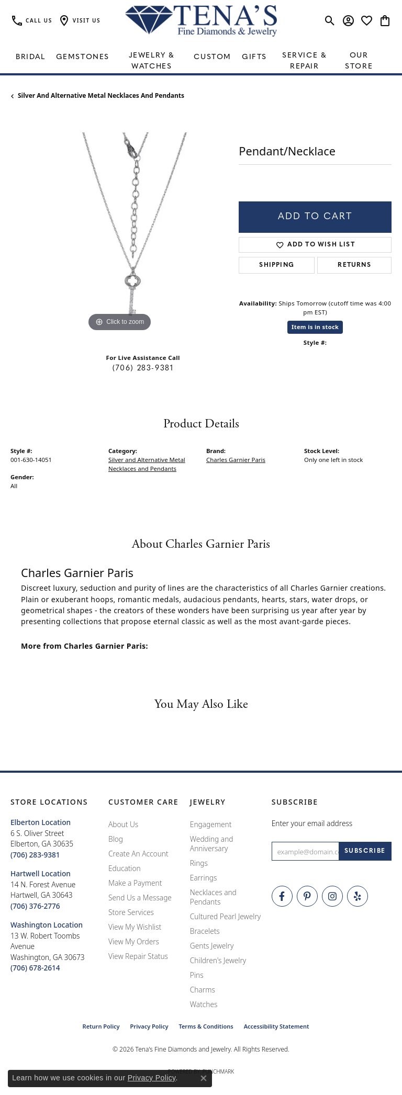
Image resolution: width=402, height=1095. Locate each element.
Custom (212, 57)
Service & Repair (304, 61)
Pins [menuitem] (197, 975)
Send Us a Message (140, 897)
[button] (79, 20)
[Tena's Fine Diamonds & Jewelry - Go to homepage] (201, 21)
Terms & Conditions (205, 1026)
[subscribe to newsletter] (365, 851)
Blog (115, 839)
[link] (31, 20)
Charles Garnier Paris (235, 460)
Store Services (131, 912)
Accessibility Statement (276, 1026)
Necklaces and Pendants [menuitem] (213, 897)
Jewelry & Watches (152, 61)
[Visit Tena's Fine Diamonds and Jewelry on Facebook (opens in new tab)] (282, 896)
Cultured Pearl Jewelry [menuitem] (225, 916)
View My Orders (133, 941)
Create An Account (138, 854)
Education (124, 868)
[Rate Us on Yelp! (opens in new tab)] (357, 896)
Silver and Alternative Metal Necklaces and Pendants (101, 95)
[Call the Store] (35, 855)
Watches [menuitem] (204, 1004)
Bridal (31, 57)
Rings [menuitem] (199, 863)
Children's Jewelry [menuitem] (218, 960)
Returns (354, 265)
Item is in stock (315, 327)
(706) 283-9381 (143, 368)
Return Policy (101, 1026)
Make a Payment (135, 883)
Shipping (276, 265)
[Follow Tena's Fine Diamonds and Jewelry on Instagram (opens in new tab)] (332, 896)
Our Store (359, 61)
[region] (119, 225)
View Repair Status (138, 956)
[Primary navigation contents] (201, 57)
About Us (123, 824)
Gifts (254, 57)
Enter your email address (312, 823)
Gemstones (82, 57)
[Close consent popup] (203, 1078)
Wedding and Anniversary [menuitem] (211, 843)
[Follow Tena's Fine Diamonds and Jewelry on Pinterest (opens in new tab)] (307, 896)
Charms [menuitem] (202, 990)
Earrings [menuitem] (203, 878)
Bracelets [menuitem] (205, 931)
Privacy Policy (149, 1026)
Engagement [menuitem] (211, 824)
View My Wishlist (134, 927)
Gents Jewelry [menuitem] (211, 946)
